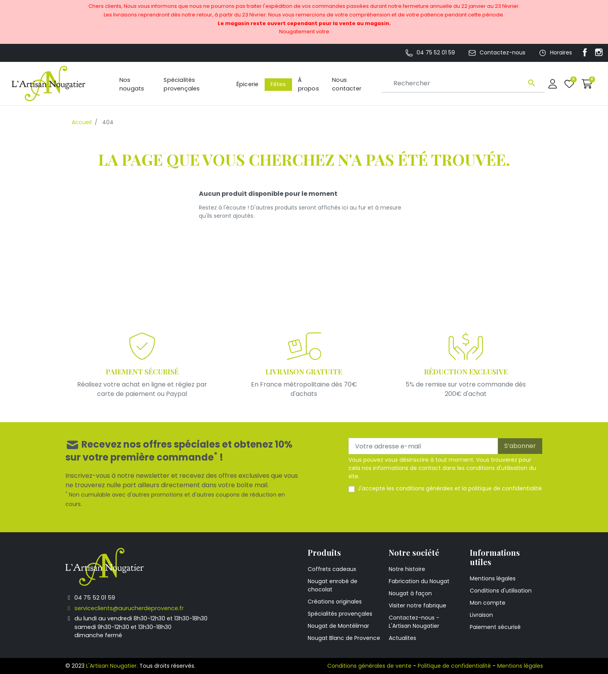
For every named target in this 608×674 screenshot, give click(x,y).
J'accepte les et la (450, 488)
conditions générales (424, 488)
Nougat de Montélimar (338, 626)
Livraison (481, 615)
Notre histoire (407, 569)
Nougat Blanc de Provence (344, 638)
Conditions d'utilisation (501, 590)
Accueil (82, 122)
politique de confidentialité (505, 488)
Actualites (402, 638)
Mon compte (487, 603)
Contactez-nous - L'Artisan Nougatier (414, 622)
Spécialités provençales (340, 614)
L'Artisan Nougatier (111, 666)
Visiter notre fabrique (417, 605)
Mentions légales (493, 578)
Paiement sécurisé (495, 627)
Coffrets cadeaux (332, 569)
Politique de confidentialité (454, 666)
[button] (587, 83)
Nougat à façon (410, 593)
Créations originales (335, 601)
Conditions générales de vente (369, 666)
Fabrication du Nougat (419, 581)
